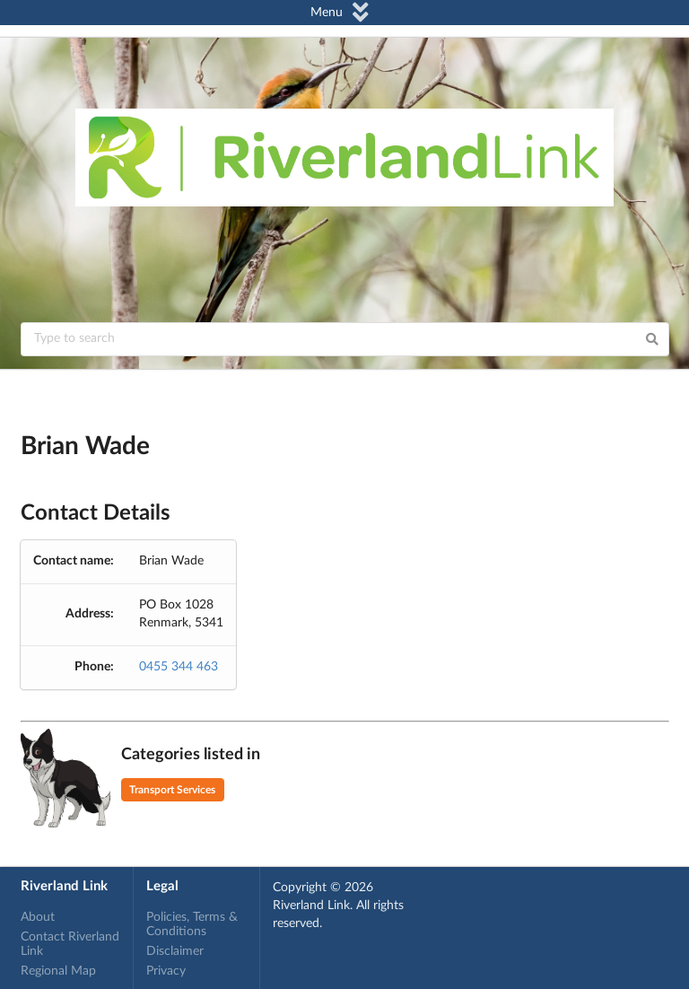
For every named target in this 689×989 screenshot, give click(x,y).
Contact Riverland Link (70, 944)
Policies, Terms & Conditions (192, 924)
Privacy (166, 971)
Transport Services (172, 789)
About (38, 917)
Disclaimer (175, 951)
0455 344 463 (178, 667)
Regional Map (58, 971)
